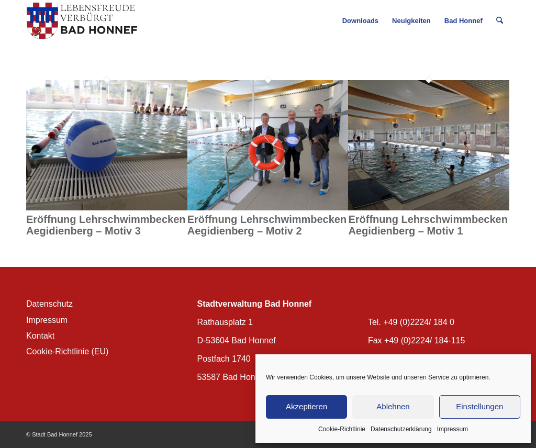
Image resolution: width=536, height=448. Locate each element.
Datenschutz (49, 303)
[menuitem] (360, 21)
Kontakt (40, 335)
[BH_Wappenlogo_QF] (82, 21)
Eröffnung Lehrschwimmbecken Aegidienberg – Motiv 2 (267, 225)
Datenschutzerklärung (401, 429)
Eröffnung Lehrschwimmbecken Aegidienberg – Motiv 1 (428, 225)
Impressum (452, 429)
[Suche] (499, 21)
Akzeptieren (306, 406)
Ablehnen (392, 406)
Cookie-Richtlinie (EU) (67, 351)
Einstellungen (479, 406)
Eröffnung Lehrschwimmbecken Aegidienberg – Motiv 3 (106, 225)
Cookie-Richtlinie (341, 429)
